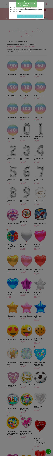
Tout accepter (23, 16)
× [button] (35, 1)
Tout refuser (36, 16)
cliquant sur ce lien (15, 11)
